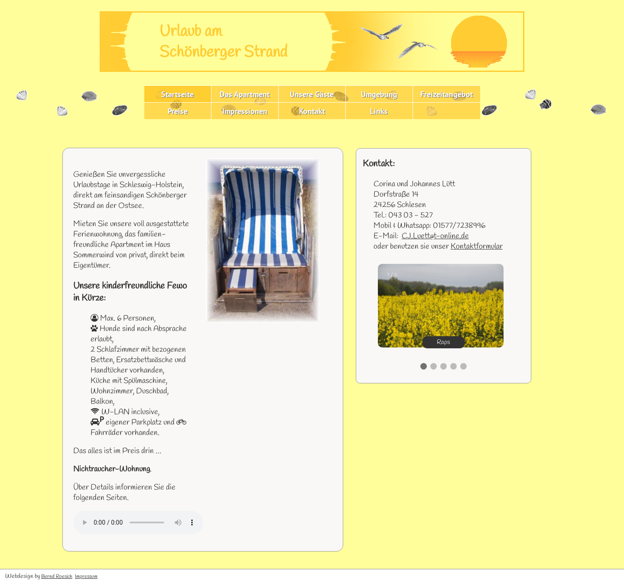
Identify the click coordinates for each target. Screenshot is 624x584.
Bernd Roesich (56, 576)
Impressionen (244, 111)
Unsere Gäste (312, 94)
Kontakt (312, 111)
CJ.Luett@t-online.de (435, 236)
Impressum (86, 576)
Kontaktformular (477, 246)
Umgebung (379, 94)
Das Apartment (245, 94)
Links (379, 111)
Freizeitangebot (446, 94)
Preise (178, 111)
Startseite (177, 94)
